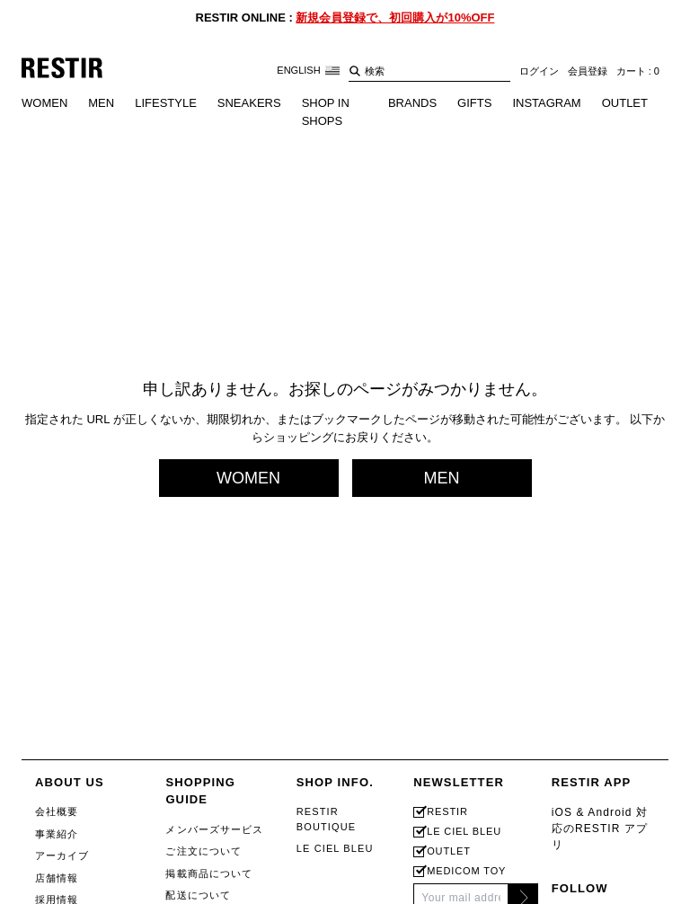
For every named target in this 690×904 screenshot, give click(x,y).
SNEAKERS (249, 103)
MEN (101, 103)
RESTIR (447, 812)
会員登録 (587, 71)
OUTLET (625, 103)
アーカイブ (62, 855)
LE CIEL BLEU (335, 848)
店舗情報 (56, 878)
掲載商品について (208, 873)
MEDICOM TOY (466, 871)
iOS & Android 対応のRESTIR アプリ (600, 828)
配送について (198, 895)
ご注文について (203, 851)
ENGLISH (308, 70)
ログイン (539, 71)
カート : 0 (637, 71)
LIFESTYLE (166, 103)
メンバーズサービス (214, 829)
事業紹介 (56, 834)
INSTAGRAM (546, 103)
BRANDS (412, 103)
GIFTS (474, 103)
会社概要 (56, 811)
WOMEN (44, 103)
